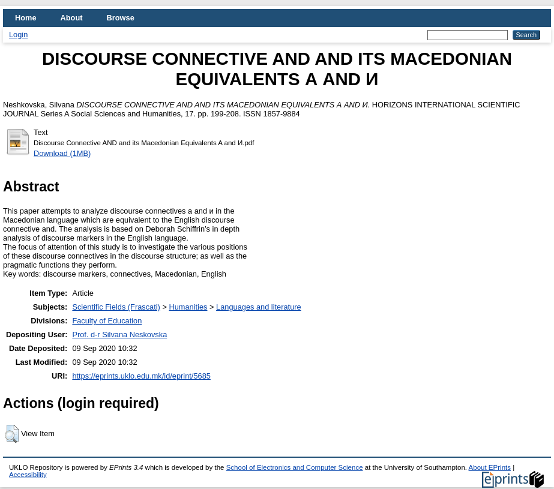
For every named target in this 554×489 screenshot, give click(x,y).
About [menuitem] (72, 17)
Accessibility (28, 474)
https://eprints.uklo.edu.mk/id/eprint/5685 (141, 375)
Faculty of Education (107, 320)
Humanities (188, 306)
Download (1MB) (62, 153)
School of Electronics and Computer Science (294, 467)
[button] (12, 434)
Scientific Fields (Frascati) (116, 306)
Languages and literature (258, 306)
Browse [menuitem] (120, 17)
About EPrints (490, 467)
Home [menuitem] (26, 17)
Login (18, 34)
